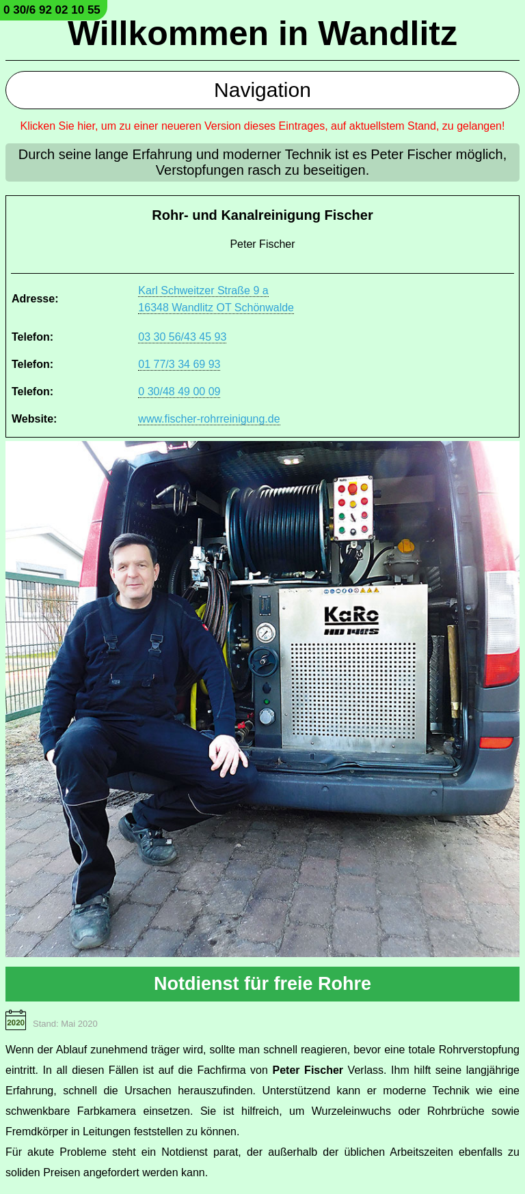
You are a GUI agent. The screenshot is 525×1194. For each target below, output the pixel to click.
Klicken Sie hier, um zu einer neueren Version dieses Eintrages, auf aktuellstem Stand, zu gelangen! (263, 126)
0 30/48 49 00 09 (179, 391)
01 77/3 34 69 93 (179, 364)
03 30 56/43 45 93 (182, 337)
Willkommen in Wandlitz (262, 33)
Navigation (262, 90)
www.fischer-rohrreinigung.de (209, 419)
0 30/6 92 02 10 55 (51, 9)
